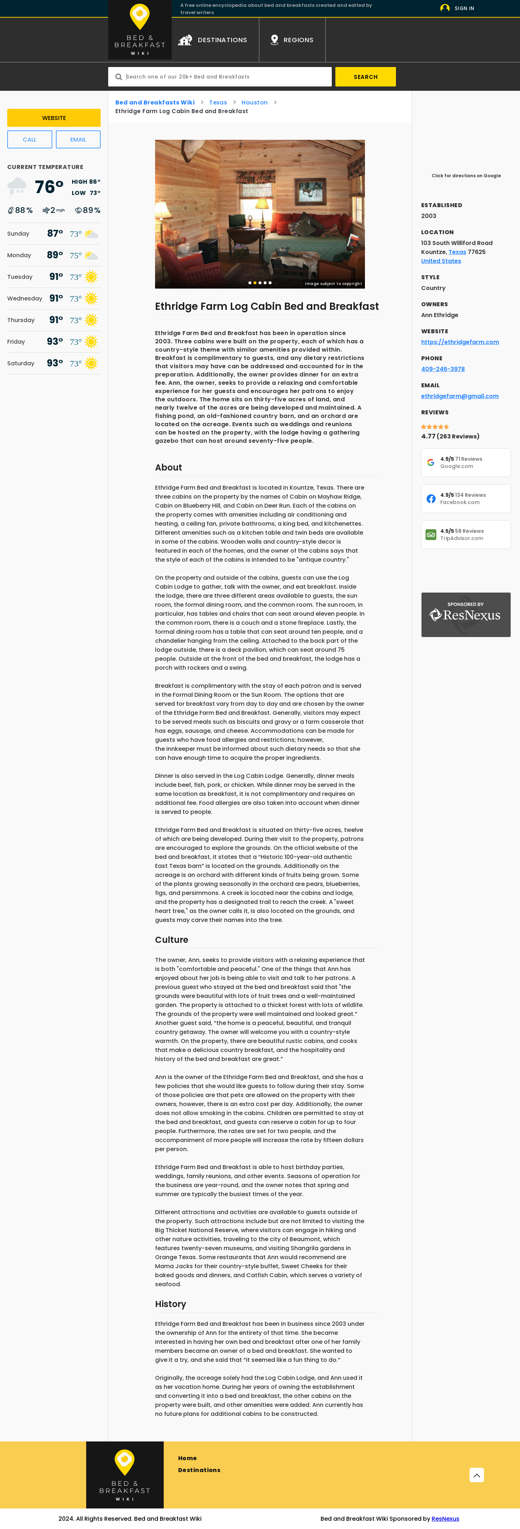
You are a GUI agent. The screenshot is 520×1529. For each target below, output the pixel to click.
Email (78, 139)
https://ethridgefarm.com (460, 342)
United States (441, 261)
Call (29, 139)
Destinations (199, 1470)
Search (366, 77)
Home (187, 1458)
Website (54, 118)
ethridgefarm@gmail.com (460, 396)
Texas (218, 102)
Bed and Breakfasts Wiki (155, 102)
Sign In (465, 8)
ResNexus (445, 1519)
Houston (255, 102)
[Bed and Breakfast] (125, 1474)
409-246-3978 (443, 369)
